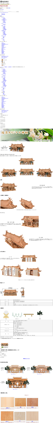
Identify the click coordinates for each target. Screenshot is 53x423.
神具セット (4, 36)
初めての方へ (3, 13)
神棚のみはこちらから (26, 358)
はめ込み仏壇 (3, 43)
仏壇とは (3, 42)
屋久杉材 (4, 94)
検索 (0, 8)
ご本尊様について (4, 101)
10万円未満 (4, 22)
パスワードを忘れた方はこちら (4, 12)
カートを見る (2, 9)
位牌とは (3, 48)
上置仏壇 (4, 18)
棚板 (3, 89)
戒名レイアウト (4, 49)
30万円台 (4, 20)
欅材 (3, 93)
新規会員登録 (3, 14)
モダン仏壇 (3, 17)
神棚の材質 (3, 51)
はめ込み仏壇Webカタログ (5, 44)
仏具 (2, 23)
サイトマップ (3, 58)
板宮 (3, 39)
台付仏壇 (4, 70)
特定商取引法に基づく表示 (5, 56)
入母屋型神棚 (4, 29)
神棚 (2, 25)
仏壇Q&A (3, 45)
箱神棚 (4, 78)
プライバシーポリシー (4, 57)
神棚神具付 (3, 30)
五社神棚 (4, 28)
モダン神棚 (4, 81)
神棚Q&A (3, 52)
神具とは (3, 50)
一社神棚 (4, 26)
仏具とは (3, 46)
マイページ (1, 10)
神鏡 (3, 37)
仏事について (3, 53)
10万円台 (4, 73)
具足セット (4, 75)
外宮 (2, 38)
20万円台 (4, 21)
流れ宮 (4, 91)
